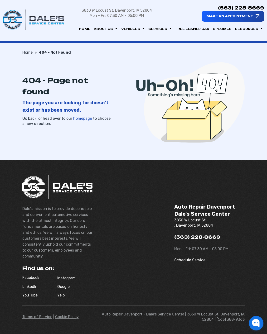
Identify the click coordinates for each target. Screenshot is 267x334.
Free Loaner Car (192, 29)
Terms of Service (37, 317)
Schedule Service (189, 260)
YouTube (30, 295)
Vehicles (133, 29)
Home (84, 29)
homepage (82, 118)
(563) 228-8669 (241, 8)
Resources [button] (249, 29)
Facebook (30, 277)
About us (106, 29)
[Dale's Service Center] (33, 20)
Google (63, 286)
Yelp (61, 295)
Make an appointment (229, 16)
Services (160, 29)
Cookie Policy (67, 317)
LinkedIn (30, 286)
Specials (222, 29)
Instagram (66, 278)
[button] (256, 323)
